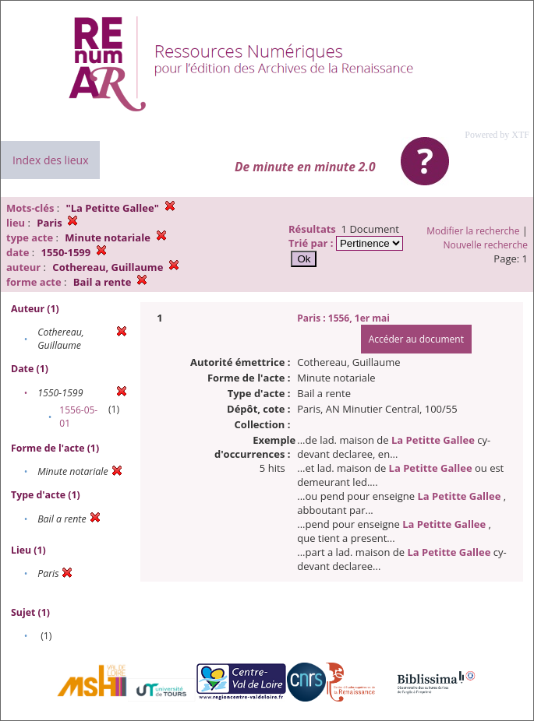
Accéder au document (416, 339)
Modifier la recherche (472, 230)
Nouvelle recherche (486, 244)
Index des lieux (50, 160)
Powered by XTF (497, 134)
